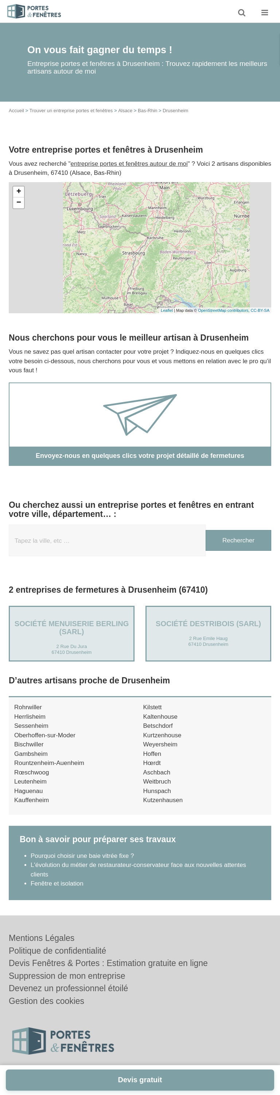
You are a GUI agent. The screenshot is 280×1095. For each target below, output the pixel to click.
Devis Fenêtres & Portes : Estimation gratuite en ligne (108, 963)
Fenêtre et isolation (57, 883)
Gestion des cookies (46, 1001)
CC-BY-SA (259, 310)
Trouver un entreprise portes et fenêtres (71, 110)
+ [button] (18, 192)
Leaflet (167, 310)
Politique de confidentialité (57, 950)
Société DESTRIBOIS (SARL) (208, 624)
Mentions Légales (41, 938)
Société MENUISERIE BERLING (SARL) (72, 628)
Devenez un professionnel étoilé (68, 988)
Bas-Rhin (147, 110)
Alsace (125, 110)
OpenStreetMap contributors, (224, 310)
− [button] (18, 202)
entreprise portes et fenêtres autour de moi (129, 163)
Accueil (16, 110)
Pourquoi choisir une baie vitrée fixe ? (82, 855)
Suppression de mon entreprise (67, 976)
